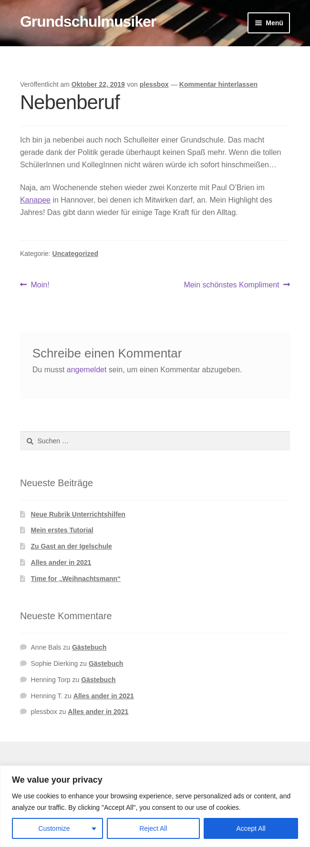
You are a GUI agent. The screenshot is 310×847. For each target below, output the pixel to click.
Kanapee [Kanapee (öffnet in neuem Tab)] (35, 200)
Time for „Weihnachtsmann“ (76, 578)
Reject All (153, 828)
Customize (54, 828)
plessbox (154, 84)
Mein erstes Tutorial (62, 530)
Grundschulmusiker (88, 21)
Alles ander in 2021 (61, 562)
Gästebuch (89, 647)
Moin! (40, 285)
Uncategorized (75, 253)
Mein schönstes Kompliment (231, 285)
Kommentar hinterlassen (218, 84)
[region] (155, 806)
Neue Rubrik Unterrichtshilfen (78, 514)
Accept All (250, 828)
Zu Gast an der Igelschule (71, 546)
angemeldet (87, 370)
